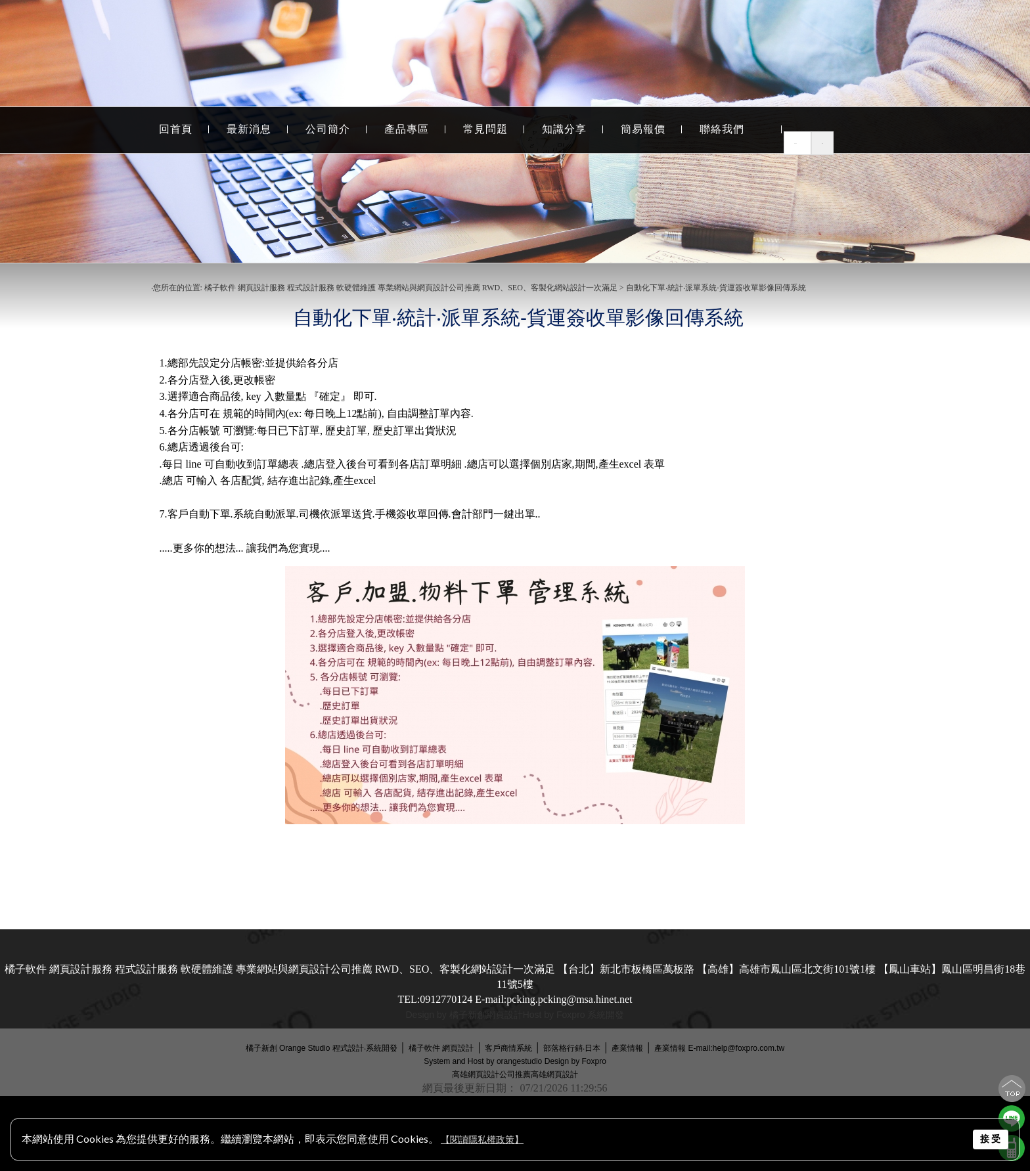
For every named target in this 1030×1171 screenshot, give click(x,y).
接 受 (990, 1138)
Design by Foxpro (575, 1061)
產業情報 (627, 1048)
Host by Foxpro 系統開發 (574, 1014)
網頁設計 (504, 1014)
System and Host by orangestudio (483, 1061)
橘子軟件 (424, 1048)
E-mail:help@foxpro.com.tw (736, 1048)
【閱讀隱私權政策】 (482, 1140)
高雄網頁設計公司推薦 (491, 1074)
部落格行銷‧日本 (571, 1048)
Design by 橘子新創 (446, 1014)
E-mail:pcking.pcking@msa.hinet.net (553, 999)
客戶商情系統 (508, 1048)
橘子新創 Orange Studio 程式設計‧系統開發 (321, 1048)
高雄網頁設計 (554, 1074)
